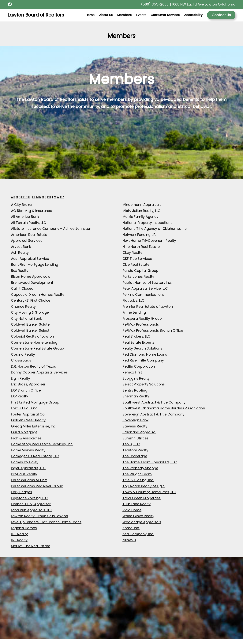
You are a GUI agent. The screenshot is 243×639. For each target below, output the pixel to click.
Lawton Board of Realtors (36, 15)
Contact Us (221, 15)
